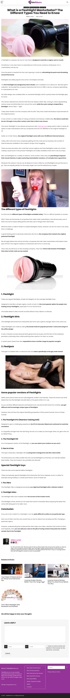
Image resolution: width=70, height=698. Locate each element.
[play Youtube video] (35, 188)
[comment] (35, 634)
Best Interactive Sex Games (35, 673)
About (28, 684)
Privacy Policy (51, 672)
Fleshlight (26, 7)
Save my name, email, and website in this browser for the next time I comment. (55, 648)
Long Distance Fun (11, 684)
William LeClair (30, 16)
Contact (29, 687)
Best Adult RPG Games (33, 676)
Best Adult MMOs (32, 679)
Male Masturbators (34, 7)
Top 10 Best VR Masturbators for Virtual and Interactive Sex (11, 578)
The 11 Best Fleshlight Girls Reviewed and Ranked (10, 605)
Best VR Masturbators (33, 670)
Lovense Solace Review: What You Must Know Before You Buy (58, 582)
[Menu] (2, 2)
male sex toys (42, 126)
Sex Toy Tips (43, 7)
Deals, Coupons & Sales (34, 681)
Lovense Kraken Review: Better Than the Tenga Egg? (34, 581)
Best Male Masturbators (34, 668)
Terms (58, 672)
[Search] (67, 2)
